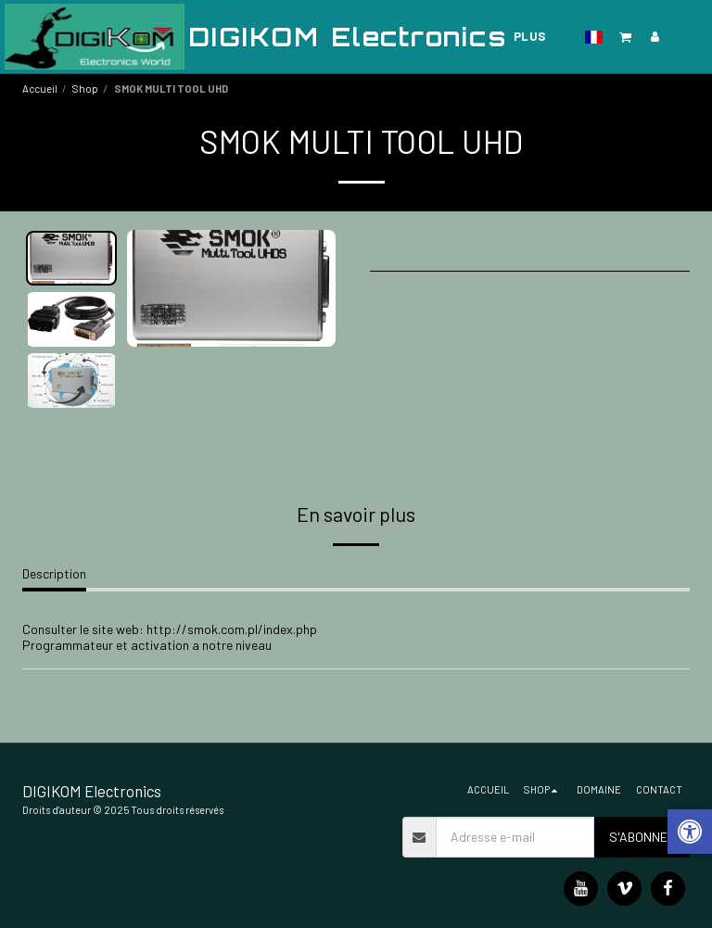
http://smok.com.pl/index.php (231, 629)
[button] (626, 37)
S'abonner (642, 837)
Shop (85, 89)
